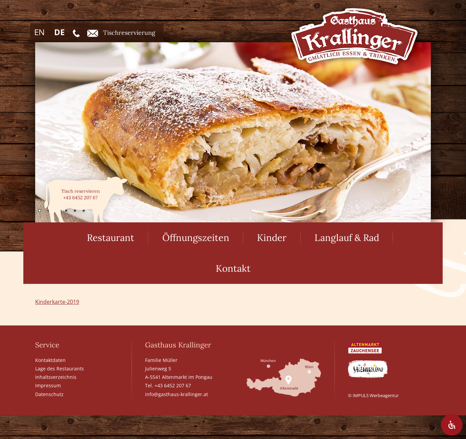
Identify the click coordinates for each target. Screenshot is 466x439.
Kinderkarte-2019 (57, 302)
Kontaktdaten (50, 360)
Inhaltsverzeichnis (55, 377)
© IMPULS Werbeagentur (373, 395)
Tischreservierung (121, 33)
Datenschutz (49, 394)
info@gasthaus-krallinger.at (176, 394)
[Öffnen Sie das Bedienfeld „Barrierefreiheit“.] (452, 425)
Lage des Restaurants (59, 368)
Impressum (48, 385)
